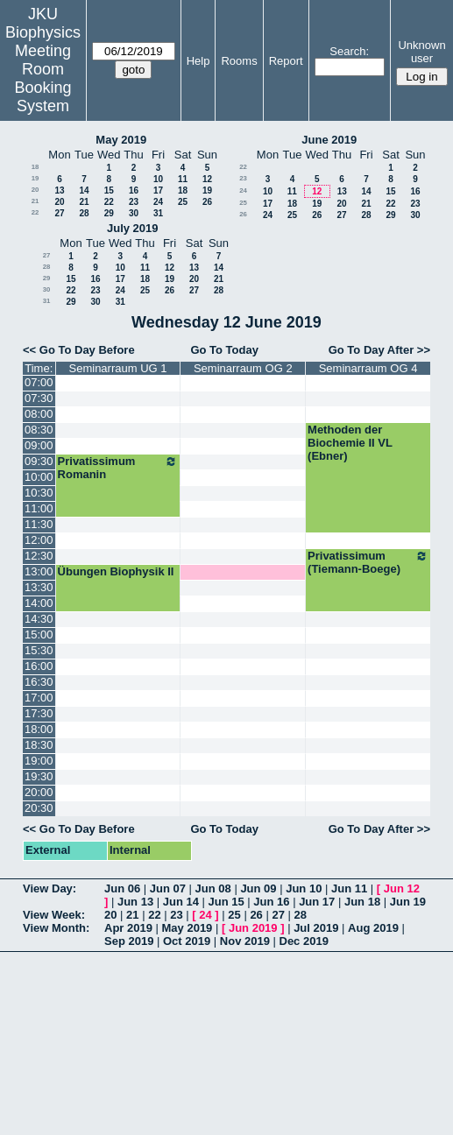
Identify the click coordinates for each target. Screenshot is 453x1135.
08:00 (39, 413)
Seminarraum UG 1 (118, 368)
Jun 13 (135, 901)
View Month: (56, 927)
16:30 (39, 681)
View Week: (54, 914)
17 (158, 190)
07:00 (39, 382)
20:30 (39, 807)
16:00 (39, 666)
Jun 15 (226, 901)
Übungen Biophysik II (116, 571)
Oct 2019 (186, 941)
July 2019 (133, 228)
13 (59, 190)
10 (158, 179)
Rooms (239, 60)
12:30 (39, 555)
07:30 (39, 398)
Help (198, 60)
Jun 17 (317, 901)
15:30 (39, 650)
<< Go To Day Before (79, 349)
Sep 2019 (128, 941)
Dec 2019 (304, 941)
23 (133, 202)
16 (133, 190)
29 (109, 213)
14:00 (39, 603)
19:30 (39, 776)
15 (109, 190)
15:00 (39, 634)
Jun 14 (181, 901)
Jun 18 (362, 901)
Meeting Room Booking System (42, 78)
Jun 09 (258, 888)
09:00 (39, 445)
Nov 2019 (245, 941)
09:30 (39, 461)
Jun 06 (122, 888)
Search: (349, 51)
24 (158, 202)
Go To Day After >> (379, 349)
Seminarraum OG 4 (368, 368)
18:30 (39, 744)
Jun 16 (271, 901)
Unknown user (421, 52)
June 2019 (329, 139)
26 (207, 202)
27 (59, 213)
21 (35, 201)
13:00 (39, 571)
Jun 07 (168, 888)
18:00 (39, 729)
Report (286, 60)
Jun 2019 (253, 927)
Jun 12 (402, 888)
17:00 (39, 697)
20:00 (39, 792)
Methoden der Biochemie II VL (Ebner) (350, 442)
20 (35, 190)
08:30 (39, 429)
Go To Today (224, 349)
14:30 (39, 618)
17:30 (39, 713)
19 (35, 178)
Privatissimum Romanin (118, 468)
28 (83, 213)
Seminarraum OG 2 (243, 368)
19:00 (39, 760)
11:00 (39, 508)
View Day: (49, 888)
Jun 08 (213, 888)
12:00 (39, 539)
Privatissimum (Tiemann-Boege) (368, 562)
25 (183, 202)
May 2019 (121, 139)
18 (35, 167)
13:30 (39, 587)
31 (158, 213)
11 (183, 179)
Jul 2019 (316, 927)
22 (109, 202)
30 (133, 213)
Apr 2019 (128, 927)
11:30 (39, 524)
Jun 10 (304, 888)
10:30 (39, 492)
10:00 (39, 476)
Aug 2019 (373, 927)
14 (83, 190)
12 (207, 179)
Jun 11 (349, 888)
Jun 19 (408, 901)
